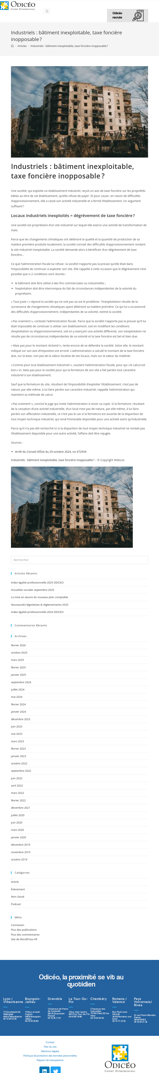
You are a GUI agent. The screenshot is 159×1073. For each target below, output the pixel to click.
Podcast (16, 904)
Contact (50, 1034)
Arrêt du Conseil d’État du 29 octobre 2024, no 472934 (50, 452)
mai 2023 (16, 734)
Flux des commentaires (25, 934)
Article (15, 882)
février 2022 (18, 800)
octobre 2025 (19, 652)
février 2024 (18, 704)
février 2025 (18, 667)
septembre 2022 (21, 771)
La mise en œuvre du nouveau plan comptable (39, 597)
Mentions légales (50, 1043)
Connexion (17, 925)
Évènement (18, 889)
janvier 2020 (18, 837)
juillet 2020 (17, 815)
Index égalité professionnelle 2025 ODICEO (37, 582)
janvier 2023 (18, 756)
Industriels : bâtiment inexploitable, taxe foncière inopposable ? (52, 460)
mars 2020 (17, 830)
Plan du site (50, 1039)
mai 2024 (16, 697)
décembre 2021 (20, 807)
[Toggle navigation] (47, 11)
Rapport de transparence (50, 1052)
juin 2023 (16, 726)
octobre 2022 (19, 763)
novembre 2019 (20, 852)
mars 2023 (17, 741)
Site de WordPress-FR (24, 939)
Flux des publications (24, 929)
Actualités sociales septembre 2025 (33, 590)
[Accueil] (12, 46)
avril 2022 (17, 785)
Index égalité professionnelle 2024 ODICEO (37, 612)
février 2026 (18, 645)
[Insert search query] (79, 560)
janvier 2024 (18, 711)
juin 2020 (16, 822)
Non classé (17, 896)
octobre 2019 (19, 859)
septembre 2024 (21, 682)
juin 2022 (16, 778)
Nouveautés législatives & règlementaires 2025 (39, 604)
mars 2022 (17, 793)
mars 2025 (17, 660)
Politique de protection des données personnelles (50, 1048)
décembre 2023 (20, 719)
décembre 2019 (20, 844)
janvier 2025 (18, 674)
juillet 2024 (17, 689)
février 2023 (18, 748)
